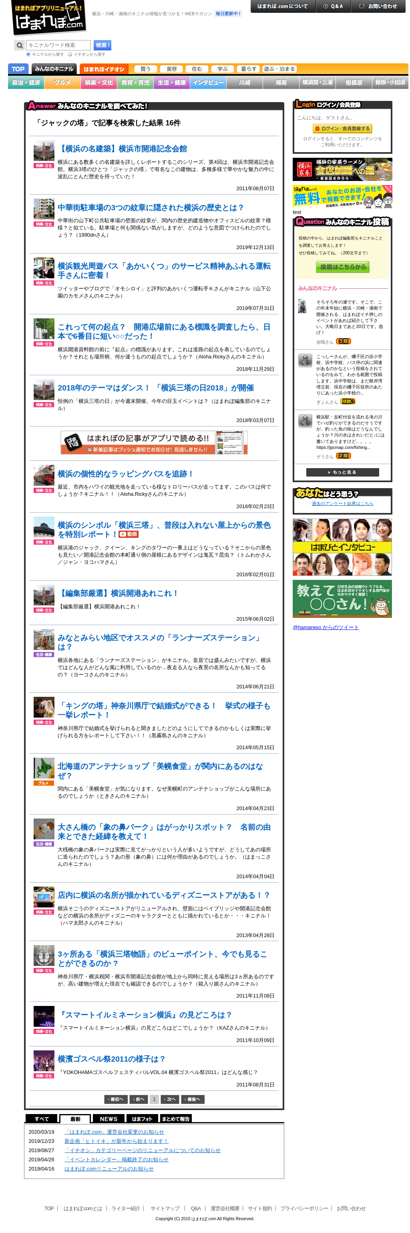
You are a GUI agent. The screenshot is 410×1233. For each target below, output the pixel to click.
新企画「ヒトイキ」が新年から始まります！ (116, 1141)
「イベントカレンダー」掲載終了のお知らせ (116, 1160)
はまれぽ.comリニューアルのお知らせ (109, 1169)
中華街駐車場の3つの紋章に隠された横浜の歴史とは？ (151, 207)
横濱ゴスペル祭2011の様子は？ (112, 1059)
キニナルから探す (48, 54)
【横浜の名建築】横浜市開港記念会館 (122, 149)
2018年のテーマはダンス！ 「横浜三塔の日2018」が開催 (156, 388)
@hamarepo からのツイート (326, 627)
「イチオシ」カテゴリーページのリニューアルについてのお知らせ (142, 1150)
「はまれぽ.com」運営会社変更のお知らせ (114, 1132)
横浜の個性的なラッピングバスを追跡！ (126, 474)
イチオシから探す (90, 54)
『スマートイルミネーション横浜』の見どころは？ (145, 1015)
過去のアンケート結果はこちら (343, 503)
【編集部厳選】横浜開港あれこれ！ (118, 593)
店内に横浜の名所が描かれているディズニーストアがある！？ (164, 895)
